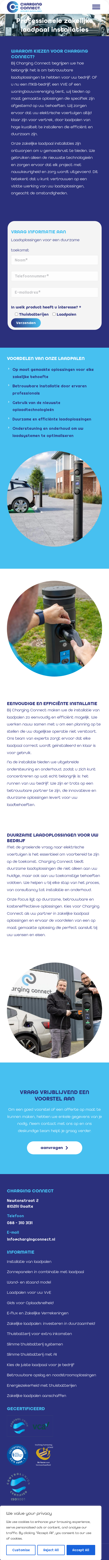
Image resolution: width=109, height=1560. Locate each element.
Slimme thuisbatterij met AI (32, 1354)
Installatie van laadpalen (29, 1261)
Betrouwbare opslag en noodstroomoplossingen (51, 1375)
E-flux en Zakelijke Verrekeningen (37, 1313)
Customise (21, 1550)
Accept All (80, 1550)
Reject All (51, 1550)
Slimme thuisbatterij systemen (35, 1344)
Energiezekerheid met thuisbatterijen (42, 1385)
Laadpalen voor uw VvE (29, 1292)
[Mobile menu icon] (96, 7)
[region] (50, 1533)
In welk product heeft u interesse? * (46, 307)
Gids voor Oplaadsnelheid (30, 1302)
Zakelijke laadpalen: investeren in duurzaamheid (51, 1323)
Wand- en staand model (29, 1282)
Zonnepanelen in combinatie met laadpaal (45, 1271)
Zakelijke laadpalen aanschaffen (36, 1395)
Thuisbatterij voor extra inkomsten (39, 1333)
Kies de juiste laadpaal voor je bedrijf (40, 1364)
